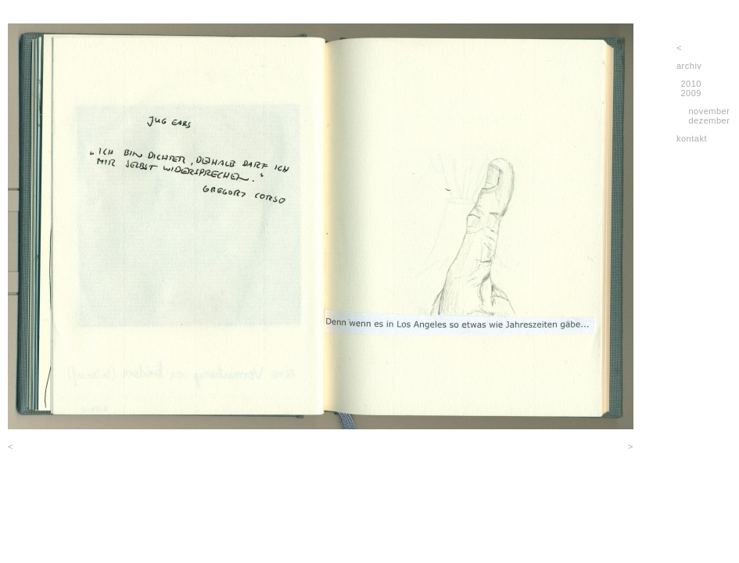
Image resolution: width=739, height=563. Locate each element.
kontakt (691, 138)
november (709, 111)
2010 (691, 83)
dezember (709, 120)
